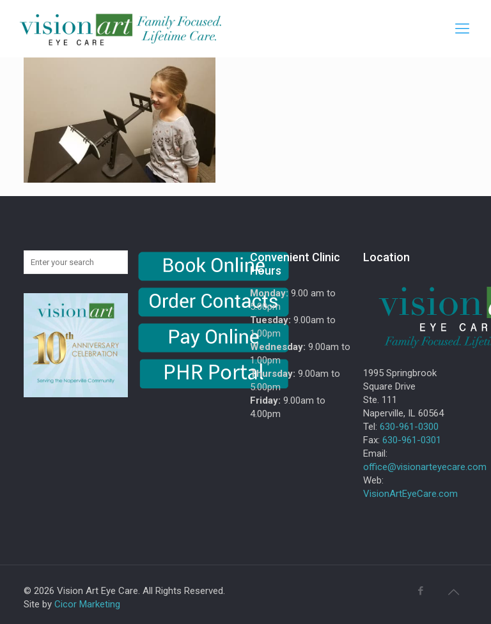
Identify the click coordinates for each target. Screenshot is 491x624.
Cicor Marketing (87, 604)
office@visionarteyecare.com (425, 467)
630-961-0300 (409, 426)
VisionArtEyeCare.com (410, 493)
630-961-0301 (411, 440)
